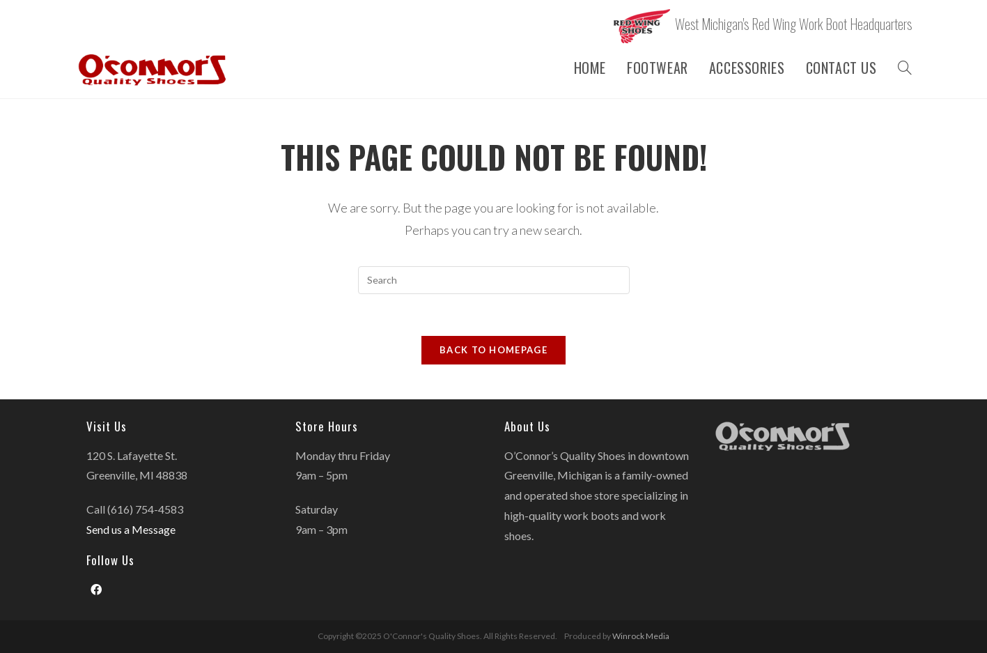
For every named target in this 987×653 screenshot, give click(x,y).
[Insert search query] (494, 280)
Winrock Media (640, 636)
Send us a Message (131, 529)
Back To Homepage (493, 349)
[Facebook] (96, 590)
